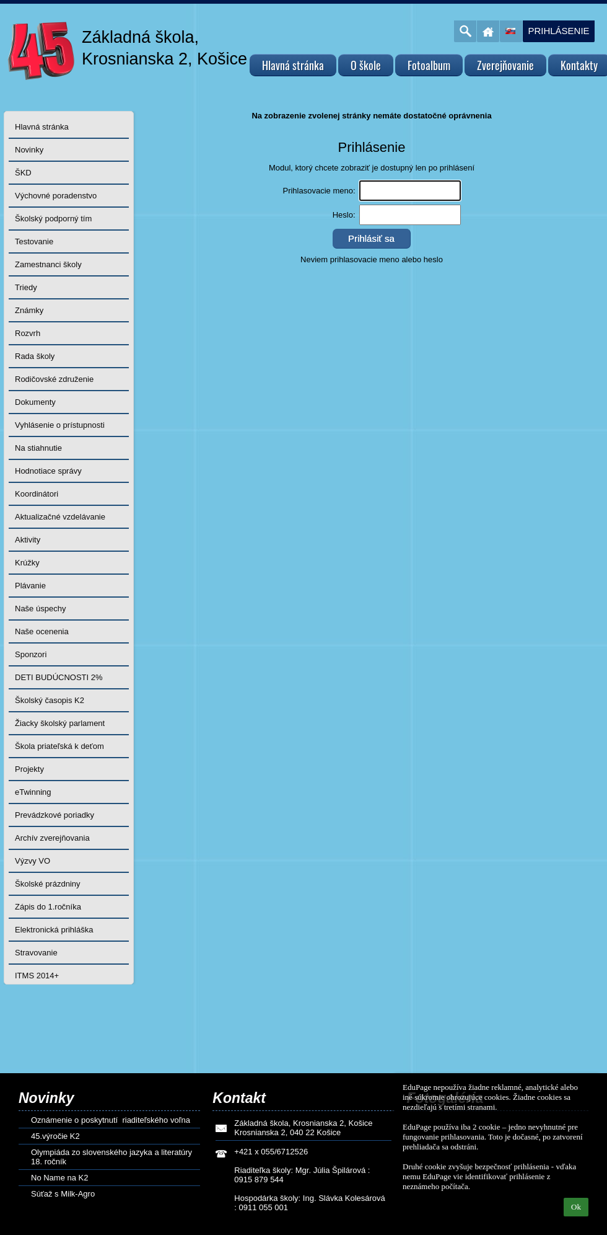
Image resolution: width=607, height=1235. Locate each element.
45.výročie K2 (55, 1136)
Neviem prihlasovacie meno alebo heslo (371, 259)
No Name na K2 (60, 1177)
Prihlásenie (558, 30)
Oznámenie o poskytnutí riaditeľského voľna (110, 1120)
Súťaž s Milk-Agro (63, 1193)
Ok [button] (576, 1206)
